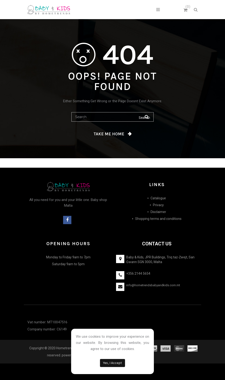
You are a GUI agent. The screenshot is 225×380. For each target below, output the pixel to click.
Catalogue (158, 198)
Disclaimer (158, 212)
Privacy (158, 205)
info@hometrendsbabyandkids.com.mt (153, 285)
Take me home (109, 134)
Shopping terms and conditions (158, 219)
